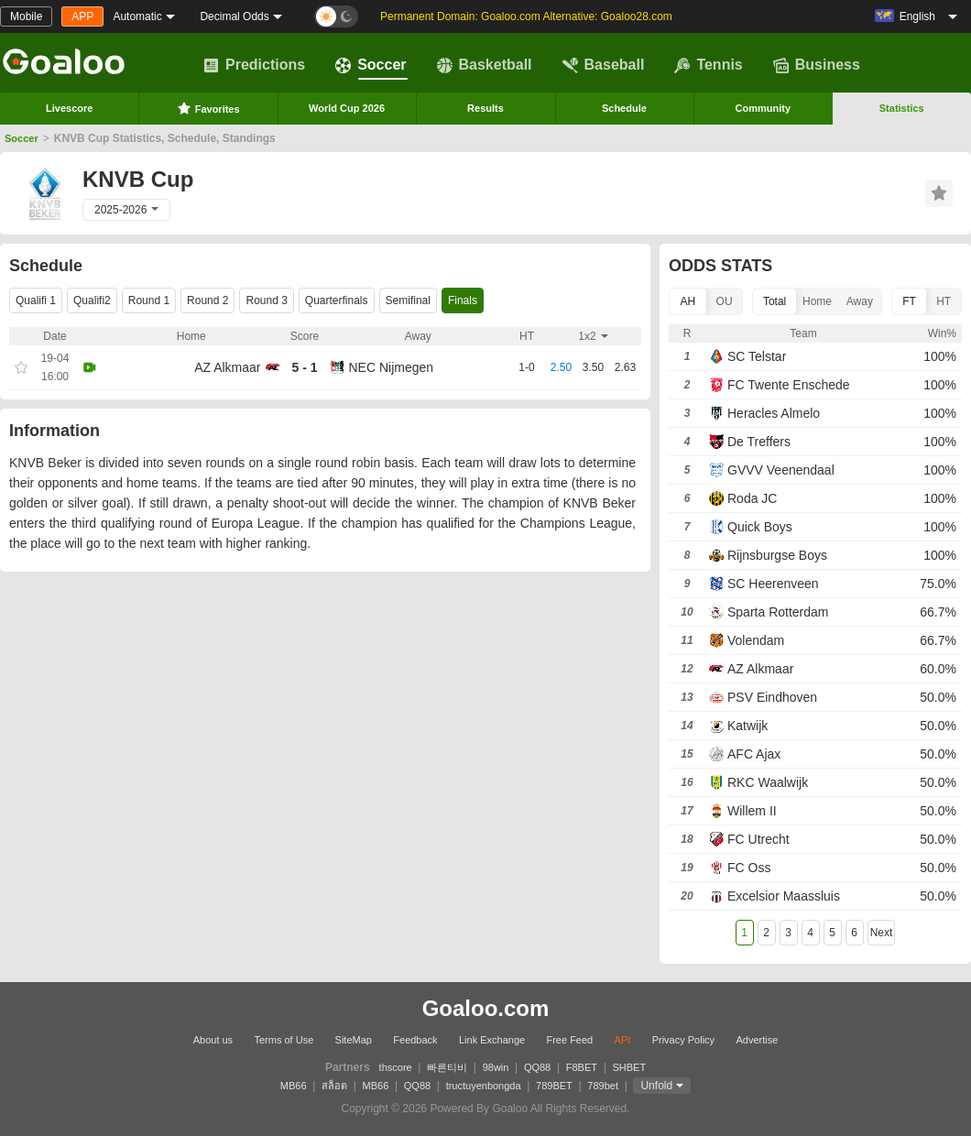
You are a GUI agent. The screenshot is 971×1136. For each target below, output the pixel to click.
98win (496, 1067)
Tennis (708, 65)
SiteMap (353, 1039)
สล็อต (334, 1085)
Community (763, 108)
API (623, 1039)
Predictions (254, 65)
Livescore (69, 108)
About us (213, 1039)
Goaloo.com (486, 1008)
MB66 (293, 1085)
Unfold (656, 1085)
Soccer (370, 65)
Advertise (757, 1039)
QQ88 (537, 1067)
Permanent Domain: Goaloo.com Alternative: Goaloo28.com (526, 16)
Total (774, 301)
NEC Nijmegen (391, 367)
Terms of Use (283, 1039)
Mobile (26, 16)
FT (909, 301)
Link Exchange (492, 1039)
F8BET (581, 1067)
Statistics (901, 108)
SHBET (629, 1067)
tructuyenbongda (483, 1085)
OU (724, 301)
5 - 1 (304, 367)
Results (485, 108)
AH (688, 301)
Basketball (484, 65)
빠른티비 (447, 1067)
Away (859, 301)
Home (817, 301)
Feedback (415, 1039)
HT (943, 301)
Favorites (208, 108)
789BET (554, 1085)
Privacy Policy (683, 1039)
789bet (602, 1085)
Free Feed (569, 1039)
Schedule (624, 108)
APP (82, 16)
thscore (395, 1067)
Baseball (603, 65)
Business (816, 65)
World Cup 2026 (347, 108)
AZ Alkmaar (227, 367)
